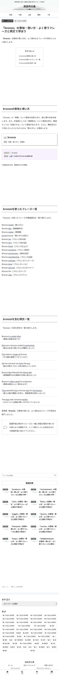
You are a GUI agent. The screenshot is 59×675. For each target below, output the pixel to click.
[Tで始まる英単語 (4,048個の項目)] (8, 622)
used (17, 381)
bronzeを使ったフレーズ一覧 (30, 59)
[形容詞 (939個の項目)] (26, 632)
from (21, 363)
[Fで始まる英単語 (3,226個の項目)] (50, 622)
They (4, 390)
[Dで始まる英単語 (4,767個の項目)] (8, 618)
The (3, 354)
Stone (25, 372)
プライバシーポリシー (43, 668)
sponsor (11, 267)
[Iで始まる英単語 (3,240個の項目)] (36, 622)
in (24, 345)
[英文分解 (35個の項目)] (6, 643)
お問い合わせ (48, 665)
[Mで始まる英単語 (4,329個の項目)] (50, 618)
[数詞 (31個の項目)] (37, 643)
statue (11, 232)
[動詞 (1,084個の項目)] (19, 632)
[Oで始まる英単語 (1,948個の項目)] (22, 629)
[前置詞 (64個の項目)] (28, 639)
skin (10, 242)
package (11, 260)
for (5, 235)
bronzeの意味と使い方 (28, 56)
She (3, 345)
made (15, 354)
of (19, 354)
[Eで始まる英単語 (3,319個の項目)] (23, 622)
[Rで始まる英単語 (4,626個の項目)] (22, 618)
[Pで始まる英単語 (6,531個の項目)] (36, 615)
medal (11, 224)
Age (9, 228)
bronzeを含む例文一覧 (28, 63)
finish (10, 246)
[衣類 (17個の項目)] (19, 646)
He (3, 363)
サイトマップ (15, 668)
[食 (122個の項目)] (11, 639)
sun (28, 363)
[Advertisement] (29, 84)
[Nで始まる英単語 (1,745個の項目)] (50, 629)
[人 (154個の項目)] (54, 636)
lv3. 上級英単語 (7, 21)
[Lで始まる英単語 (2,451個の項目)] (41, 625)
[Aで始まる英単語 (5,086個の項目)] (50, 615)
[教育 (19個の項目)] (13, 646)
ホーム (10, 665)
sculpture (12, 249)
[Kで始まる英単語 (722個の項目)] (37, 632)
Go (3, 235)
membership (13, 257)
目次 (26, 51)
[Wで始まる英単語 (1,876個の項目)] (36, 629)
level (10, 264)
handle (24, 399)
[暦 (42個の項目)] (54, 639)
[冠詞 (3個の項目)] (43, 650)
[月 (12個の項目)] (35, 646)
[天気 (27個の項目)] (53, 643)
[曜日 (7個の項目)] (15, 650)
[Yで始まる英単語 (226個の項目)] (30, 636)
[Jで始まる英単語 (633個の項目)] (50, 632)
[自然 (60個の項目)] (43, 639)
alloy (19, 336)
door (7, 399)
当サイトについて (29, 665)
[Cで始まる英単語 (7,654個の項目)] (22, 615)
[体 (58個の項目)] (49, 639)
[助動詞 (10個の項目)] (41, 646)
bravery (39, 390)
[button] (55, 475)
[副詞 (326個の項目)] (19, 636)
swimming (29, 345)
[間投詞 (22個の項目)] (5, 646)
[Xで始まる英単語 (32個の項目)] (26, 643)
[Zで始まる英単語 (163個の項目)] (44, 636)
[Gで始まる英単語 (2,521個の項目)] (25, 625)
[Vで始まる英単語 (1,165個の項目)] (8, 632)
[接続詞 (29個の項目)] (45, 643)
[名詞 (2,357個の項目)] (53, 625)
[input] (29, 475)
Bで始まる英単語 (20, 21)
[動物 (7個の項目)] (54, 646)
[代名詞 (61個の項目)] (36, 639)
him (16, 390)
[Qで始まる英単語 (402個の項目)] (9, 636)
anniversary (13, 253)
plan (10, 274)
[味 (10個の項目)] (48, 646)
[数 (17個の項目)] (25, 646)
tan (9, 239)
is (9, 336)
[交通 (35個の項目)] (15, 643)
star (27, 390)
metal (13, 336)
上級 (11, 156)
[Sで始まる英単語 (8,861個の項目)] (8, 615)
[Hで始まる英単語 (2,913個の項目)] (9, 625)
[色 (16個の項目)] (30, 646)
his (34, 390)
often (12, 381)
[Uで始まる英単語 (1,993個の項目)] (8, 629)
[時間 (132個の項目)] (5, 639)
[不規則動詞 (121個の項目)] (19, 639)
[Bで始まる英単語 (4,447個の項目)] (36, 618)
